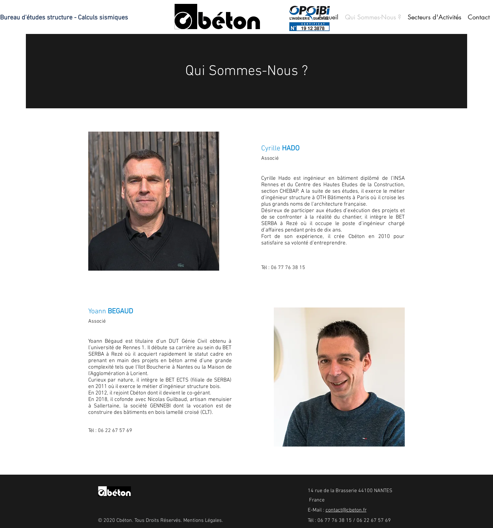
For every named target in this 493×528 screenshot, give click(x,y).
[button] (434, 17)
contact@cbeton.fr (346, 510)
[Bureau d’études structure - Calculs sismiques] (66, 18)
